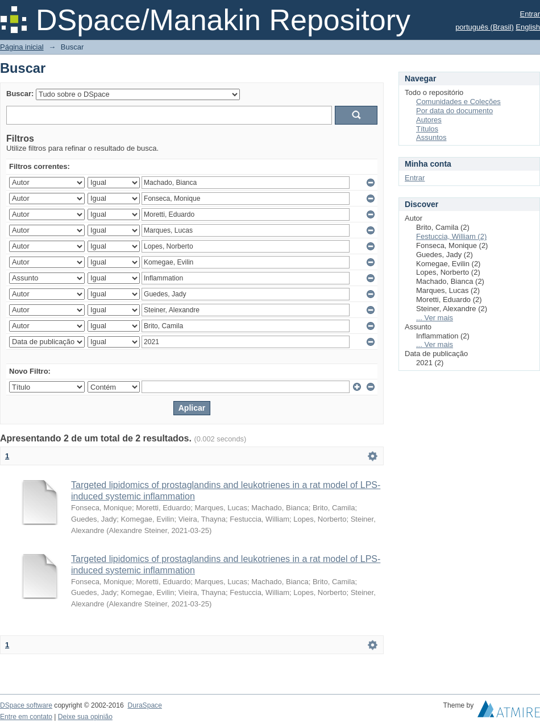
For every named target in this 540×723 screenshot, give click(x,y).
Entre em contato (26, 717)
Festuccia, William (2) (451, 236)
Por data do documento (454, 110)
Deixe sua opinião (85, 717)
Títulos (427, 129)
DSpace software (26, 705)
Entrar (530, 14)
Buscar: (20, 93)
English (528, 27)
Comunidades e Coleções (458, 101)
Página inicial (22, 47)
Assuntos (431, 137)
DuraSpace (144, 705)
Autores (429, 119)
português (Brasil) (484, 27)
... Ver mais (434, 317)
